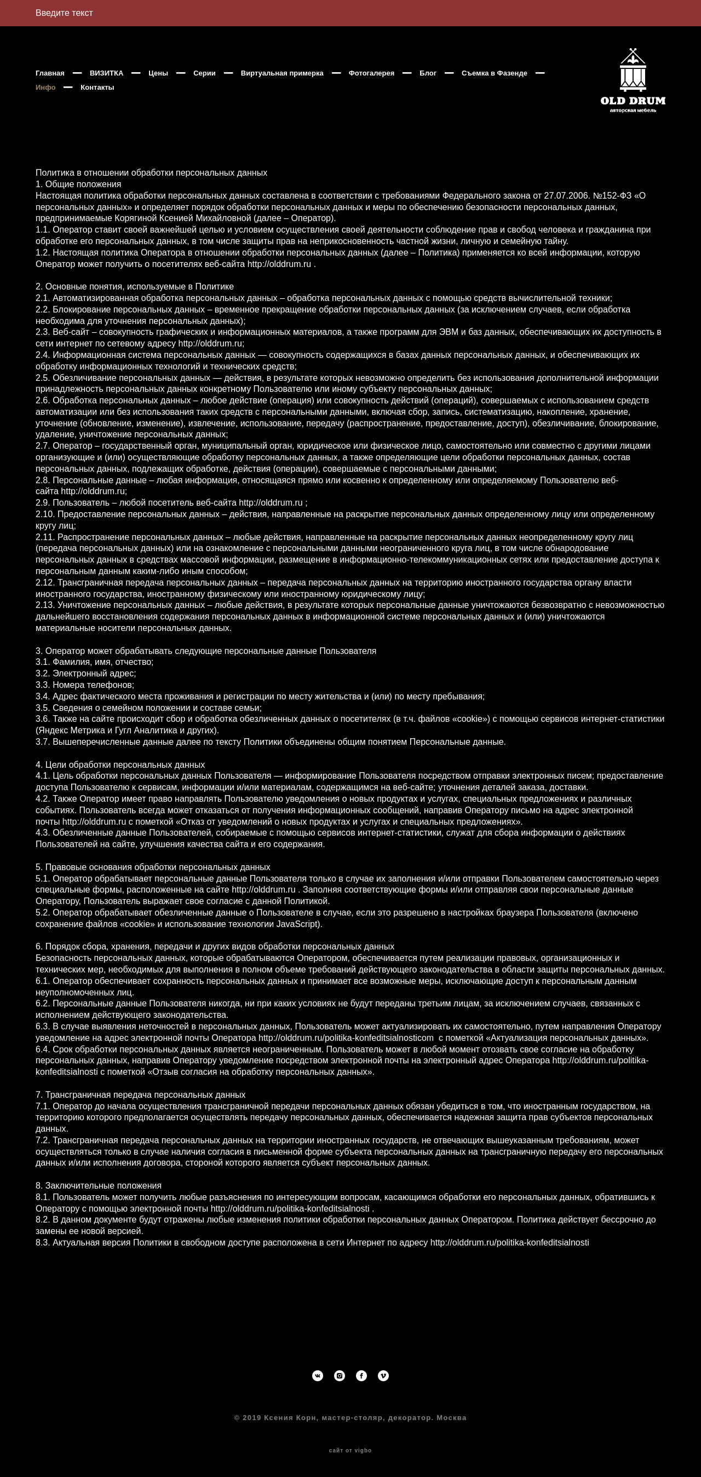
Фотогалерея (372, 87)
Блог (428, 87)
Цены (158, 87)
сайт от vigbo (350, 1451)
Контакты (188, 101)
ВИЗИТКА (106, 87)
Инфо (136, 101)
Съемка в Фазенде (68, 101)
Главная (50, 87)
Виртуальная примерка (282, 87)
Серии (204, 87)
